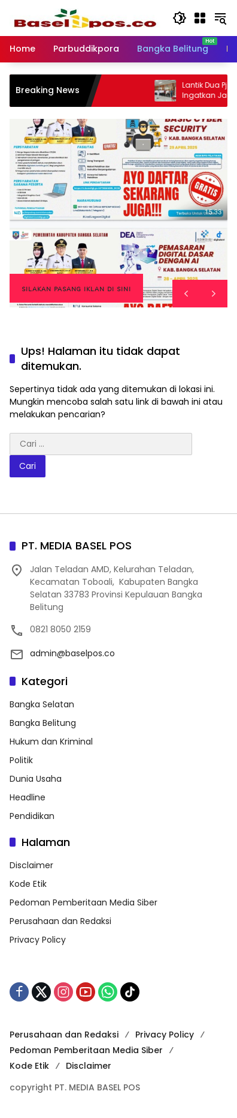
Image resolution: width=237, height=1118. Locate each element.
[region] (118, 213)
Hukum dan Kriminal (51, 742)
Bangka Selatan (42, 704)
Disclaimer (31, 865)
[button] (179, 18)
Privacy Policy (38, 940)
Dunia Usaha (36, 779)
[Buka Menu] (200, 18)
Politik (21, 760)
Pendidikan (32, 816)
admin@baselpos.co (72, 653)
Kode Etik (28, 884)
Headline (27, 797)
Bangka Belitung (43, 723)
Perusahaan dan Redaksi (60, 921)
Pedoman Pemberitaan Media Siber (83, 902)
